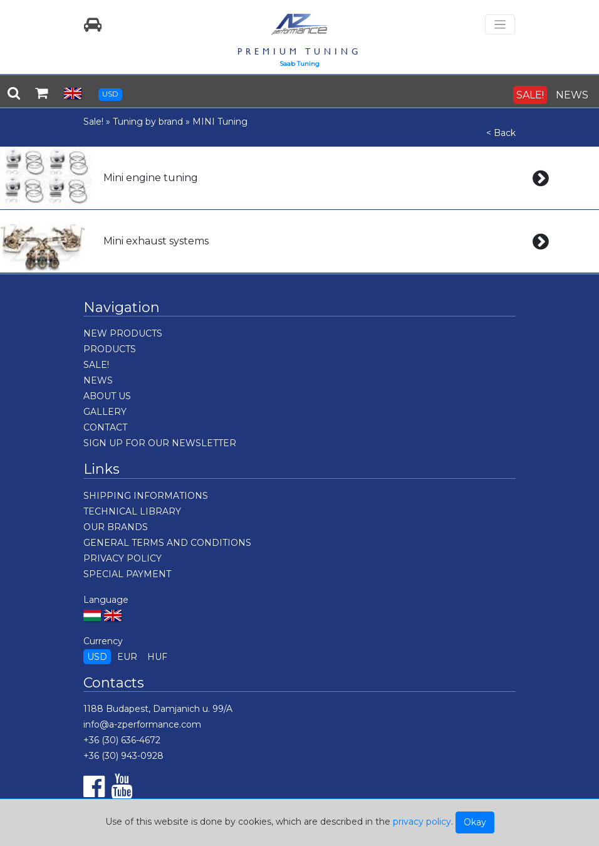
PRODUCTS (109, 349)
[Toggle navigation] (500, 24)
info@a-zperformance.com (142, 724)
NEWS (572, 95)
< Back (501, 132)
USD (110, 93)
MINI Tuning (219, 121)
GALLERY (105, 411)
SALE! (530, 95)
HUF (157, 656)
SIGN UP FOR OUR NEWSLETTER (159, 443)
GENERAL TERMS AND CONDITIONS (167, 542)
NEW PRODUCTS (122, 333)
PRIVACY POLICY (122, 558)
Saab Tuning (299, 64)
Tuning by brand (148, 121)
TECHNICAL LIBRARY (132, 511)
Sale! (93, 121)
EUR (127, 656)
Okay (475, 822)
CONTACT (105, 427)
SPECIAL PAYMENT (127, 574)
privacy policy (422, 821)
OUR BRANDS (115, 527)
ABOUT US (107, 396)
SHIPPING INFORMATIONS (145, 495)
